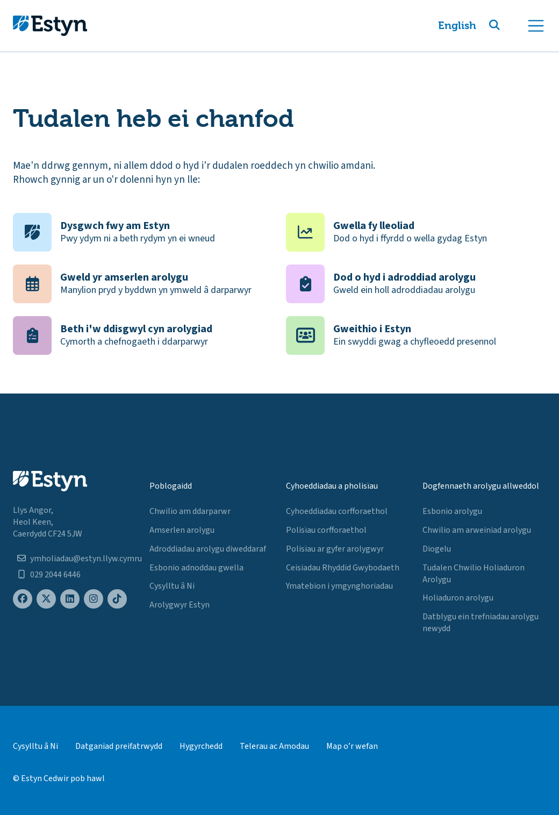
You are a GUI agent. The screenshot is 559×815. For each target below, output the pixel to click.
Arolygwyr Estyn (179, 605)
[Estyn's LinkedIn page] (70, 599)
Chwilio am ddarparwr (190, 511)
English (457, 25)
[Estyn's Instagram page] (93, 599)
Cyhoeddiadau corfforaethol (337, 511)
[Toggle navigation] (536, 25)
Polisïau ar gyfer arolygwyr (335, 549)
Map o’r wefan (352, 746)
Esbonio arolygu (452, 511)
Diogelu (436, 549)
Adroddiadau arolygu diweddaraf (207, 549)
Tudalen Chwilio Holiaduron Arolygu (473, 573)
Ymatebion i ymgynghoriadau (339, 586)
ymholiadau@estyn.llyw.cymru (86, 558)
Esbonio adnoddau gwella (196, 568)
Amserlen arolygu (181, 530)
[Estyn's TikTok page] (117, 599)
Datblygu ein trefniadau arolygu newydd (480, 622)
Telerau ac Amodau (274, 746)
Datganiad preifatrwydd (118, 746)
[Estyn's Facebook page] (22, 599)
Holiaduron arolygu (457, 598)
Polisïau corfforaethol (326, 530)
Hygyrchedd (201, 746)
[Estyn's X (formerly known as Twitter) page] (46, 599)
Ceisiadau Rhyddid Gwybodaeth (342, 568)
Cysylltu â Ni (172, 586)
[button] (507, 26)
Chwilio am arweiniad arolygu (476, 530)
